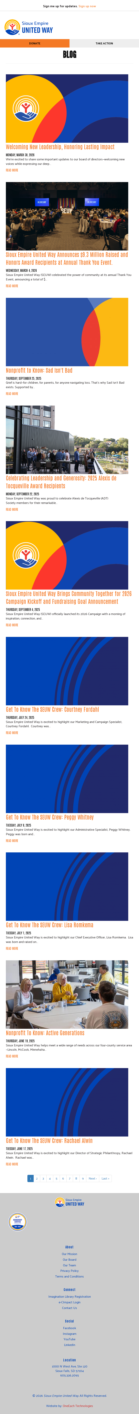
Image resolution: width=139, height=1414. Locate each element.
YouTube (69, 1339)
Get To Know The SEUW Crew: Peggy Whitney (50, 816)
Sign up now (87, 6)
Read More (12, 170)
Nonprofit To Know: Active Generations (45, 1032)
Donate (34, 43)
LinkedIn (69, 1345)
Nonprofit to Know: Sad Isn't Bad (39, 369)
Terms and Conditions (69, 1276)
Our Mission (69, 1254)
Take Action (104, 43)
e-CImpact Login (69, 1302)
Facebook (69, 1328)
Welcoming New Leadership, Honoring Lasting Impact (60, 146)
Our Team (69, 1265)
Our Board (69, 1259)
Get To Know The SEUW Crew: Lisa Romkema (49, 924)
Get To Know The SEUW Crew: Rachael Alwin (49, 1140)
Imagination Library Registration (69, 1296)
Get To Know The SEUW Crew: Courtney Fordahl (52, 709)
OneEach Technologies (78, 1406)
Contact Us (69, 1308)
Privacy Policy (69, 1270)
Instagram (69, 1333)
